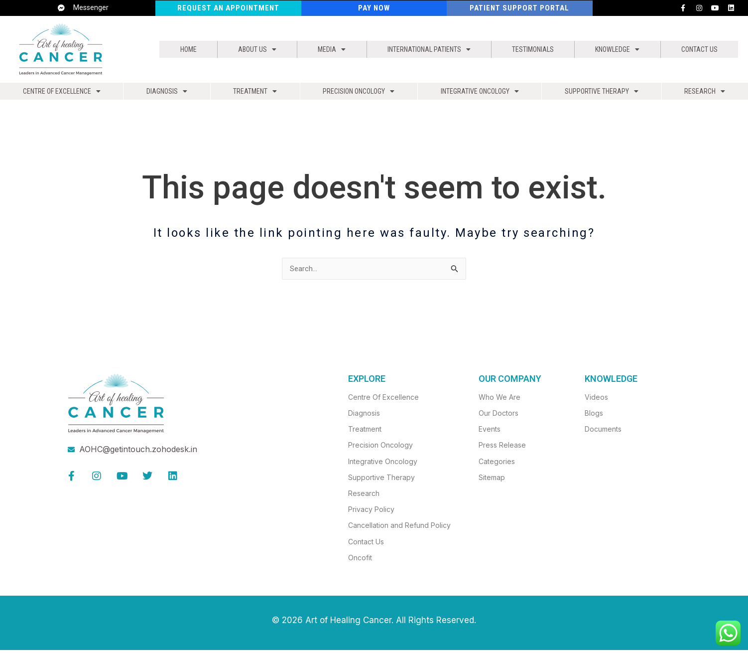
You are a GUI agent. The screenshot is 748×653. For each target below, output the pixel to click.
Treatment (253, 94)
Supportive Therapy (604, 94)
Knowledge (617, 49)
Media (322, 49)
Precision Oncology (357, 94)
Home (186, 49)
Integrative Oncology (481, 94)
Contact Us (699, 49)
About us (252, 49)
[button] (251, 49)
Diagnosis (166, 94)
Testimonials (532, 49)
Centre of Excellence (61, 94)
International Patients (422, 49)
